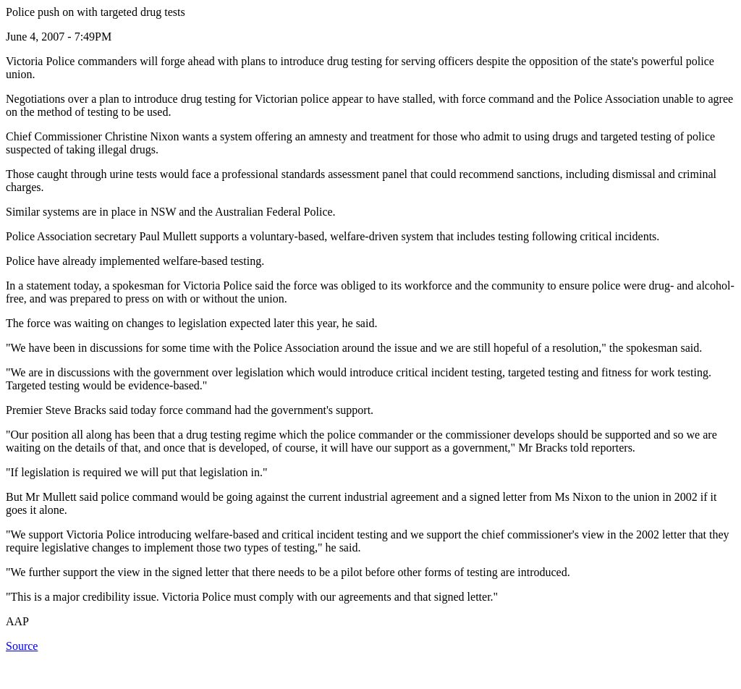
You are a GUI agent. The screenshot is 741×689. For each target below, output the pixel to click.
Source (22, 646)
